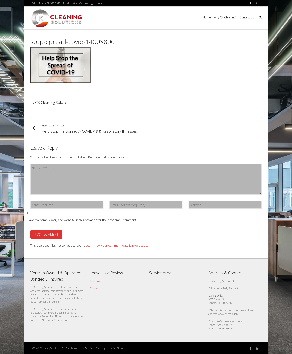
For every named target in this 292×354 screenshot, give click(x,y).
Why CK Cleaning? (225, 17)
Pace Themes (118, 348)
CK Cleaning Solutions (53, 102)
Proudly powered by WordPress (79, 348)
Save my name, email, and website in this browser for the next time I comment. (82, 220)
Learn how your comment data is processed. (117, 245)
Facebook (95, 281)
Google (93, 288)
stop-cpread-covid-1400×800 (72, 41)
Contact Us (246, 17)
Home (207, 17)
